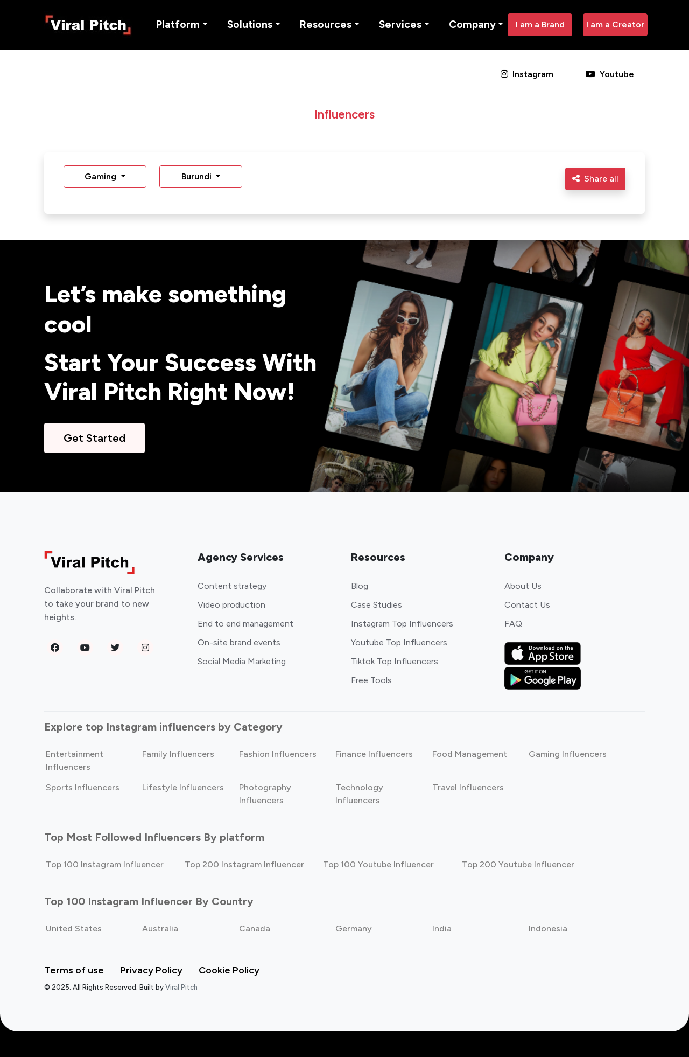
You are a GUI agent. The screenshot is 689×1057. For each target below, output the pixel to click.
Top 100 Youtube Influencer (378, 864)
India (442, 928)
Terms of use (74, 970)
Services (400, 24)
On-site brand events (239, 642)
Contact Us (527, 605)
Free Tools (371, 680)
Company (472, 24)
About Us (523, 586)
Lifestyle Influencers (183, 787)
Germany (353, 928)
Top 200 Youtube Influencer (518, 864)
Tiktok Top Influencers (394, 661)
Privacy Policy (151, 970)
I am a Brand (540, 24)
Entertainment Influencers (74, 760)
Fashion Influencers (278, 754)
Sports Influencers (82, 787)
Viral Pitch (181, 987)
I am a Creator (615, 24)
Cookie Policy (229, 970)
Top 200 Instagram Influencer (244, 864)
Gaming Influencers (568, 754)
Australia (160, 928)
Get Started (94, 438)
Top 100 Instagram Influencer (105, 864)
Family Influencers (178, 754)
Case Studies (376, 605)
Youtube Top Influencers (399, 642)
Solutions (249, 24)
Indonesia (548, 928)
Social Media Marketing (242, 661)
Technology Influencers (359, 793)
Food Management (469, 754)
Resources (325, 24)
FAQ (513, 623)
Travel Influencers (468, 787)
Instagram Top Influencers (402, 623)
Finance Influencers (374, 754)
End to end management (245, 623)
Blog (359, 586)
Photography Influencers (265, 793)
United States (74, 928)
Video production (231, 605)
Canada (254, 928)
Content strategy (232, 586)
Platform (178, 24)
